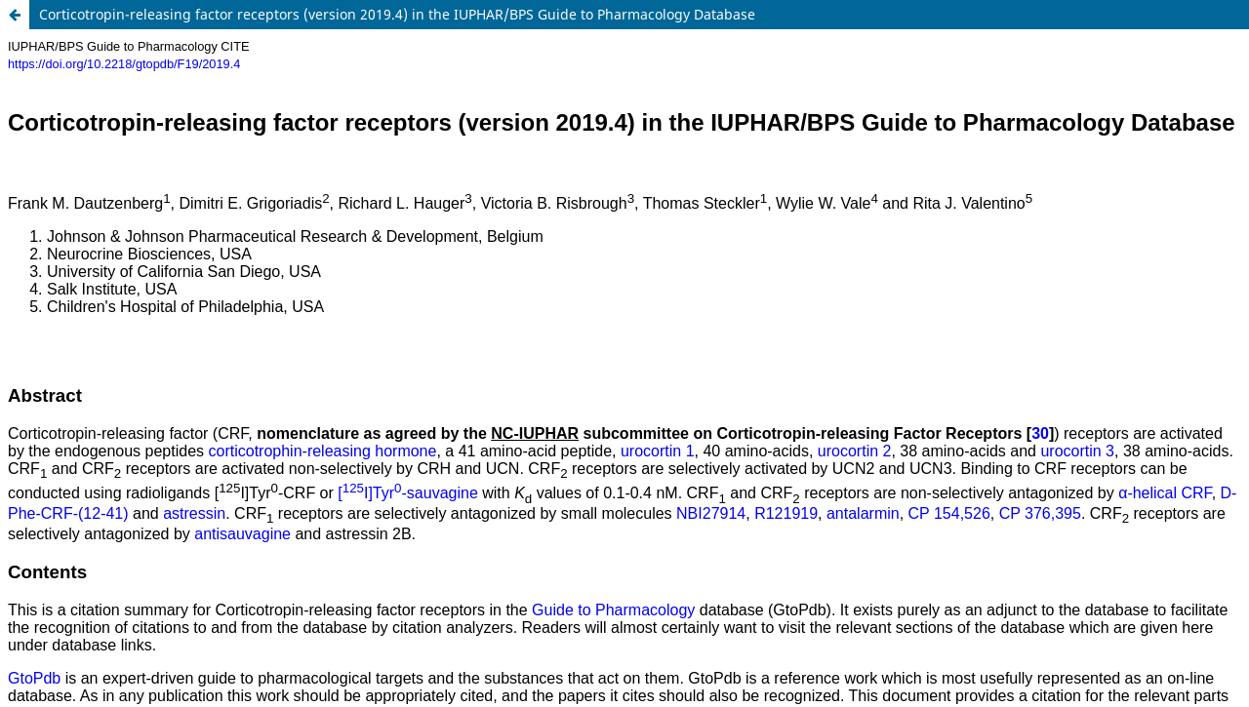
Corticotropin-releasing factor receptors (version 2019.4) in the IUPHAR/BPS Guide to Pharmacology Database (397, 14)
